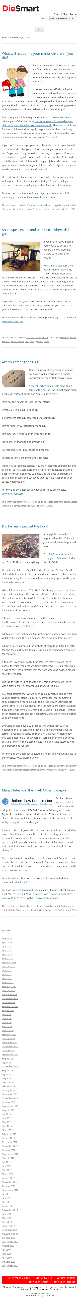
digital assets (32, 906)
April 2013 (7, 1126)
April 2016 (7, 1026)
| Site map (53, 1289)
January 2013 (8, 1138)
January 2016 (8, 1038)
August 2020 (8, 938)
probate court (48, 209)
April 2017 (7, 978)
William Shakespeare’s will (59, 265)
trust (27, 341)
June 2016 (6, 1018)
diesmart (64, 205)
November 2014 (10, 1066)
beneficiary (59, 765)
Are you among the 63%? (21, 362)
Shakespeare (17, 341)
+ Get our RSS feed (43, 1277)
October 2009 (8, 1237)
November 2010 (10, 1209)
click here (27, 882)
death (9, 769)
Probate (37, 209)
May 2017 (6, 974)
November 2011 (10, 1181)
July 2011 (6, 1193)
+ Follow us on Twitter (37, 1281)
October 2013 (8, 1102)
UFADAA (58, 910)
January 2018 (8, 966)
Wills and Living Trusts (37, 337)
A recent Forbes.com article (44, 386)
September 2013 (10, 1106)
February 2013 (9, 1134)
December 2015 (9, 1042)
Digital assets (67, 906)
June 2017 (6, 970)
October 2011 (8, 1185)
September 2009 (10, 1241)
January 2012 (8, 1177)
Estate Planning (34, 501)
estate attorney (37, 769)
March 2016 (7, 1030)
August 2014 (8, 1070)
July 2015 (6, 1062)
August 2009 (8, 1245)
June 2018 (6, 946)
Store (57, 14)
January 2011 (8, 1205)
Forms (73, 14)
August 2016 (8, 1010)
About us (7, 1287)
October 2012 (8, 1150)
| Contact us (17, 1287)
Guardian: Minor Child (37, 205)
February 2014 (9, 1086)
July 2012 (6, 1162)
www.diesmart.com (44, 197)
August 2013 (8, 1110)
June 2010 (6, 1213)
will (58, 209)
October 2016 (8, 1002)
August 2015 (8, 1058)
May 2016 (6, 1022)
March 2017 (7, 982)
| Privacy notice (48, 1287)
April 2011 (7, 1201)
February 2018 (9, 962)
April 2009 (7, 1257)
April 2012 (7, 1170)
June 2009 (6, 1253)
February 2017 (9, 986)
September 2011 (10, 1189)
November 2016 (10, 998)
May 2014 (6, 1078)
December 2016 (9, 994)
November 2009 (10, 1233)
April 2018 (7, 954)
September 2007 (10, 1265)
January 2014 (8, 1090)
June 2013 (6, 1118)
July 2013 (6, 1114)
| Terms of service (32, 1287)
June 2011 (6, 1197)
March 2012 (7, 1173)
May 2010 (6, 1217)
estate (73, 337)
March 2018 (7, 958)
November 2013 (10, 1098)
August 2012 (8, 1158)
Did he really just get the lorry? (25, 526)
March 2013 (7, 1130)
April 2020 (7, 942)
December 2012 (9, 1142)
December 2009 (9, 1229)
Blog (65, 14)
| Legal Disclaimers (39, 1289)
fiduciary (39, 910)
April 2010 (7, 1221)
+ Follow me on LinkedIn (18, 1277)
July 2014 (6, 1074)
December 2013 (9, 1094)
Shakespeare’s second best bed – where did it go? (37, 231)
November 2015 (10, 1046)
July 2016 (6, 1014)
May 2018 (6, 950)
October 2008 (8, 1261)
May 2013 (6, 1122)
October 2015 (8, 1050)
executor (29, 910)
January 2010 (8, 1225)
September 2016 (10, 1006)
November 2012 (10, 1146)
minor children (24, 209)
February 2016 (9, 1034)
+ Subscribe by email (65, 1277)
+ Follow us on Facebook (63, 1281)
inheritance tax (19, 505)
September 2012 (10, 1154)
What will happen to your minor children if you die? (37, 55)
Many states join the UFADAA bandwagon (34, 790)
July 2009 (6, 1249)
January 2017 (8, 990)
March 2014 (7, 1082)
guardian (11, 209)
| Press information (65, 1287)
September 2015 (10, 1054)
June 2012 (6, 1166)
